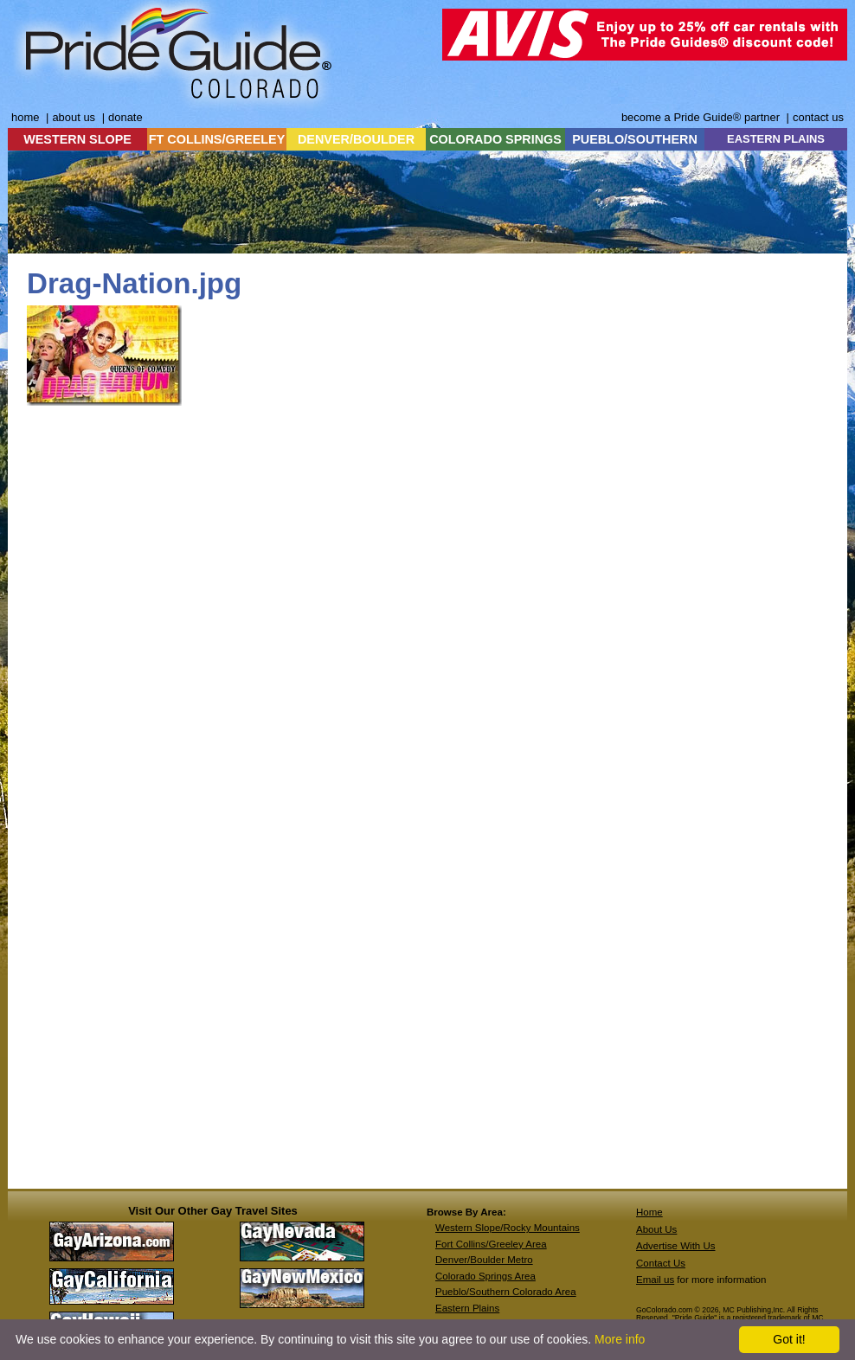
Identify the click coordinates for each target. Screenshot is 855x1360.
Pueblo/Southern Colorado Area (505, 1291)
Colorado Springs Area (485, 1276)
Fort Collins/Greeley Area (491, 1244)
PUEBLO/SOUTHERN (635, 139)
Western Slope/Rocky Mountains (507, 1227)
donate (125, 117)
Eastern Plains (467, 1308)
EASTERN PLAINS (776, 138)
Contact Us (660, 1263)
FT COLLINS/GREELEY (217, 139)
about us (73, 117)
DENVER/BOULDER (356, 139)
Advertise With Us (676, 1246)
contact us (818, 117)
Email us (655, 1279)
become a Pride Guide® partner (700, 117)
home (25, 117)
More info (620, 1339)
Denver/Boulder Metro (484, 1259)
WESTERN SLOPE (77, 139)
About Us (656, 1229)
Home (649, 1212)
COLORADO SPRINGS (495, 139)
